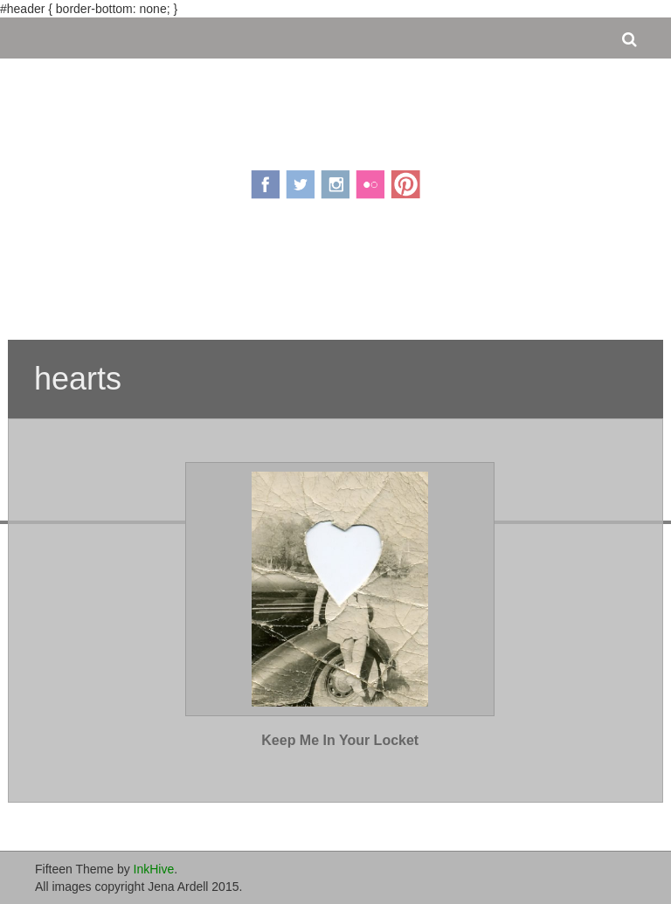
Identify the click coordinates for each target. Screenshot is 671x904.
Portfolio (362, 278)
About (219, 278)
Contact (443, 278)
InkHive (154, 869)
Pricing (283, 278)
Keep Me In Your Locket (340, 740)
